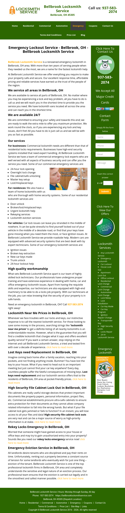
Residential (28, 25)
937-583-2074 (109, 9)
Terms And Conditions (51, 35)
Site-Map (75, 506)
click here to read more (59, 347)
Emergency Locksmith (105, 350)
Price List (71, 35)
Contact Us (107, 25)
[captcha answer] (108, 183)
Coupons (93, 25)
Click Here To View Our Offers (105, 210)
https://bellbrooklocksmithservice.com (73, 495)
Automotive (62, 25)
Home (15, 25)
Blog (83, 35)
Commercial (45, 25)
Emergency (78, 25)
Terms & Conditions (47, 506)
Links (84, 506)
